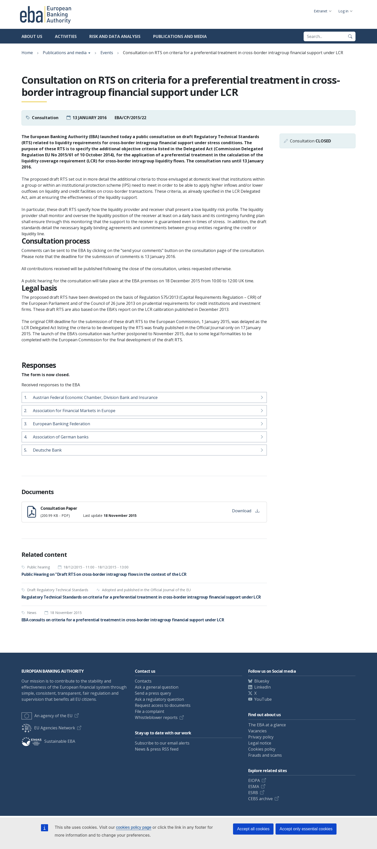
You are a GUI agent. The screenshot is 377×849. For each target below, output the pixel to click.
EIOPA (254, 780)
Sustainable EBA (48, 741)
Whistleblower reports (156, 717)
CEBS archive (260, 798)
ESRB (253, 792)
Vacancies (257, 731)
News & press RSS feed (156, 749)
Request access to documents (163, 705)
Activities (66, 36)
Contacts (143, 681)
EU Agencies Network (48, 728)
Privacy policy (261, 737)
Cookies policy (261, 749)
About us (32, 36)
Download (245, 511)
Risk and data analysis (114, 36)
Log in (343, 11)
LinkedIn (262, 687)
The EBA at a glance (267, 725)
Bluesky (261, 681)
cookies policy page (133, 827)
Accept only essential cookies (306, 829)
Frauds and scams (265, 755)
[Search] (350, 36)
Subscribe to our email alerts (162, 743)
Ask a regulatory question (159, 699)
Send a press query (153, 693)
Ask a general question (156, 687)
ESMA (253, 786)
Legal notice (259, 743)
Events (106, 52)
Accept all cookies (253, 829)
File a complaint (149, 711)
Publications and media (180, 36)
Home (27, 52)
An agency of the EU (47, 715)
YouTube (263, 699)
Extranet (320, 11)
